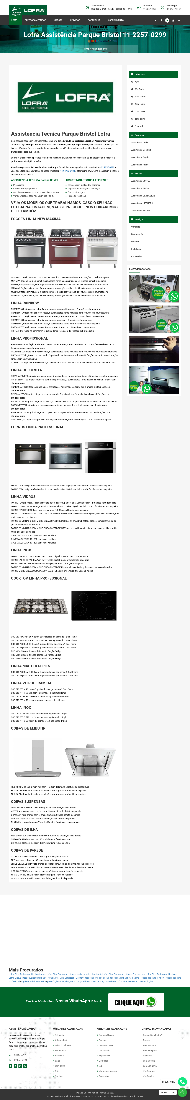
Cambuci (58, 1076)
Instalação (136, 249)
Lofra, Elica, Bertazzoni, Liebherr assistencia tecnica (70, 974)
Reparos (135, 241)
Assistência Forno (140, 165)
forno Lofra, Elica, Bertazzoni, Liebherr (66, 978)
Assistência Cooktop (141, 150)
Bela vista (58, 1055)
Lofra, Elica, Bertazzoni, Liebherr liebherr (27, 978)
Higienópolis (103, 1055)
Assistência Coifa (139, 142)
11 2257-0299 (149, 9)
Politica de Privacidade (87, 1092)
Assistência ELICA (140, 188)
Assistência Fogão (140, 157)
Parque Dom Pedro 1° (152, 1034)
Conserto (135, 227)
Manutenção (137, 234)
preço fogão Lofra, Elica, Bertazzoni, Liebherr (68, 981)
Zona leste (138, 104)
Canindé (101, 1040)
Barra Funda (59, 1050)
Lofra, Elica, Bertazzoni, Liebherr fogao (27, 974)
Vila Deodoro (148, 1076)
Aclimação (58, 1034)
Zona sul (137, 126)
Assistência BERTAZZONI (143, 196)
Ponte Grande (149, 1045)
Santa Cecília (148, 1060)
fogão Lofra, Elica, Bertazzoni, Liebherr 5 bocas (118, 974)
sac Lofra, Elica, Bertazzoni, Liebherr (159, 974)
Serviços (75, 20)
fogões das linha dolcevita (33, 981)
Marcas (59, 20)
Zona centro (138, 96)
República (147, 1055)
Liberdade (102, 1060)
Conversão (136, 256)
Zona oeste (138, 119)
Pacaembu (103, 1076)
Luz (99, 1065)
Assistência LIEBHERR (142, 203)
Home (15, 20)
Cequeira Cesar (105, 1045)
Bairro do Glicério (62, 1045)
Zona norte (138, 111)
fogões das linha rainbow (152, 978)
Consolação (103, 1050)
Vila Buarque (148, 1070)
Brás (56, 1070)
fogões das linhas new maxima (124, 978)
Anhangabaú (60, 1040)
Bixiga (56, 1060)
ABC (135, 82)
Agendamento (116, 20)
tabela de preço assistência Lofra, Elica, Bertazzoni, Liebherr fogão (122, 981)
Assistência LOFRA (140, 181)
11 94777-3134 (174, 9)
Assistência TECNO (140, 210)
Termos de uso (106, 1092)
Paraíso (146, 1040)
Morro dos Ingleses (107, 1070)
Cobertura (94, 20)
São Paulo (137, 89)
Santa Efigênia (149, 1065)
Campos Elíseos (105, 1034)
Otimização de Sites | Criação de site (126, 1096)
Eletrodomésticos (36, 20)
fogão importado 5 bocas (97, 978)
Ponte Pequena (149, 1050)
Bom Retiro (59, 1065)
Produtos (137, 135)
